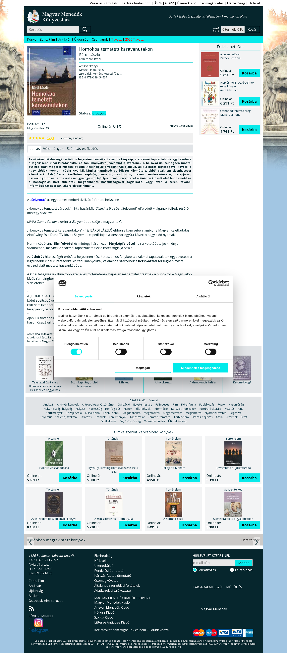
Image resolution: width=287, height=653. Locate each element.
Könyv (31, 39)
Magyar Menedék (214, 609)
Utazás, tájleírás (202, 417)
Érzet (244, 417)
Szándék (100, 417)
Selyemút (38, 199)
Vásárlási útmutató (104, 3)
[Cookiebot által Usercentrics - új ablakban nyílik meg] (211, 283)
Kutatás (230, 409)
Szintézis (86, 417)
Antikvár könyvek (68, 404)
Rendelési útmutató (109, 570)
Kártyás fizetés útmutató (112, 575)
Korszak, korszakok (183, 409)
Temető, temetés (159, 417)
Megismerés (193, 413)
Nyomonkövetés (215, 413)
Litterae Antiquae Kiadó (111, 622)
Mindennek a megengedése (200, 368)
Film (175, 404)
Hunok (128, 409)
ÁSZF (158, 3)
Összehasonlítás (154, 421)
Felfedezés (162, 404)
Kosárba (249, 73)
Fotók (221, 404)
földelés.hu (175, 646)
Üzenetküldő (186, 3)
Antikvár (64, 39)
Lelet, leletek (111, 413)
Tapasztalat (137, 417)
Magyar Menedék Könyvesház (98, 16)
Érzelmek (232, 417)
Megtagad (143, 368)
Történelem (181, 417)
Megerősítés (152, 413)
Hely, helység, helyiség (58, 409)
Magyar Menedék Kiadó (112, 602)
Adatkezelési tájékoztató (112, 590)
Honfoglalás (113, 409)
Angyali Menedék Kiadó (111, 607)
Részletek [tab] (143, 296)
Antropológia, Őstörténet (98, 404)
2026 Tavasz (134, 39)
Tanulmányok (117, 417)
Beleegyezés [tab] (84, 296)
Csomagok (100, 39)
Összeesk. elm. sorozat (46, 600)
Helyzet (80, 409)
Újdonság (81, 39)
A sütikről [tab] (203, 296)
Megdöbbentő (131, 413)
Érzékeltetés (108, 421)
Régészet (235, 413)
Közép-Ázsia (74, 413)
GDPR (169, 3)
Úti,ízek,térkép (177, 421)
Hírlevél (254, 3)
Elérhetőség (236, 3)
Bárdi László (137, 400)
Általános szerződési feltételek (117, 585)
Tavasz (116, 39)
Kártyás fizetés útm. (136, 3)
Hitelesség (95, 409)
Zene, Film (47, 39)
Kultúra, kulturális (210, 409)
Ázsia (219, 417)
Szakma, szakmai (66, 417)
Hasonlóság (236, 404)
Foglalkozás (206, 404)
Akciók (33, 595)
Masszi (153, 400)
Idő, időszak (142, 409)
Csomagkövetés (212, 3)
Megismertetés (172, 413)
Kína (240, 409)
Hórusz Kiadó (104, 612)
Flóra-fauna (188, 404)
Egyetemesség (142, 404)
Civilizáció (124, 404)
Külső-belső (92, 413)
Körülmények (54, 413)
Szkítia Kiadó (103, 617)
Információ (161, 409)
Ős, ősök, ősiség (130, 421)
